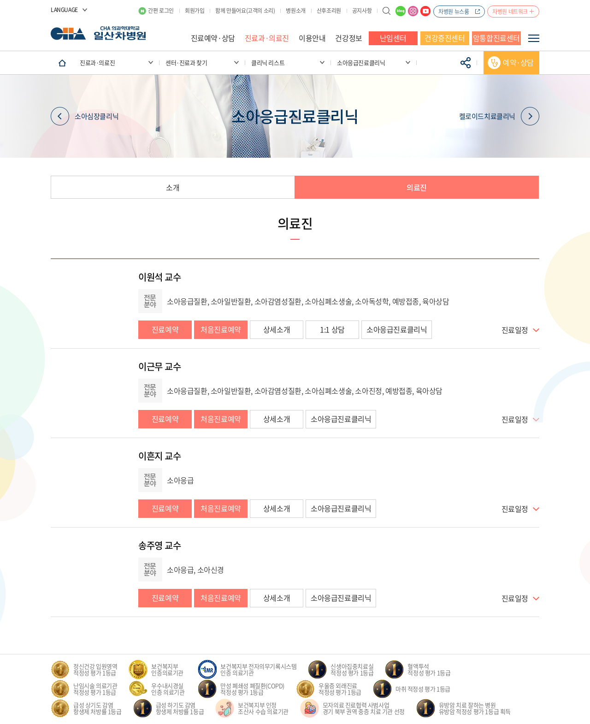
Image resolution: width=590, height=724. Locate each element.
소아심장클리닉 (84, 116)
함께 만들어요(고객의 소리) (245, 10)
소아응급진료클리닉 (396, 329)
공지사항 (362, 10)
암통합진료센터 (496, 37)
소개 (172, 187)
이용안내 (312, 37)
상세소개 (276, 329)
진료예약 (165, 329)
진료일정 (515, 330)
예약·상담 (518, 62)
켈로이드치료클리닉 (499, 116)
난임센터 (393, 37)
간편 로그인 (161, 10)
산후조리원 (329, 10)
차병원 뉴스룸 (453, 11)
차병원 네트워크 (510, 11)
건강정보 (348, 37)
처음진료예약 (221, 329)
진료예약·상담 (213, 37)
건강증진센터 (445, 37)
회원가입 (194, 10)
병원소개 (295, 10)
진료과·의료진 (267, 37)
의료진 (417, 187)
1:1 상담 (332, 329)
